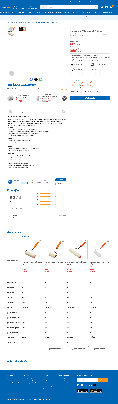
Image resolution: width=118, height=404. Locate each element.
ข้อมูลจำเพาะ (23, 112)
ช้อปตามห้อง (20, 12)
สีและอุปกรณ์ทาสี (11, 22)
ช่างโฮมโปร (85, 12)
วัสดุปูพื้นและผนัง (87, 17)
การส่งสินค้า (46, 381)
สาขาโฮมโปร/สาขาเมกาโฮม (65, 381)
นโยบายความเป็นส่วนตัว (49, 383)
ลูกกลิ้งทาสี (30, 22)
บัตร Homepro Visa (29, 381)
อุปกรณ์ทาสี (21, 22)
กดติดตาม (24, 183)
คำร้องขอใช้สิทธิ (47, 389)
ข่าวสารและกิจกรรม (64, 385)
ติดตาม (103, 380)
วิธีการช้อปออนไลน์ (11, 379)
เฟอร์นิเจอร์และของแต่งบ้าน (50, 17)
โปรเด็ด (96, 12)
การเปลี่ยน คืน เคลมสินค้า (13, 383)
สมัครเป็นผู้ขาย (83, 2)
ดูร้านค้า (61, 180)
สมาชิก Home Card (29, 379)
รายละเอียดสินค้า (13, 112)
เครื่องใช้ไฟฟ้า (3, 17)
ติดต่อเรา (61, 391)
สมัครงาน (61, 387)
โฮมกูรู (75, 12)
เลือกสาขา (33, 8)
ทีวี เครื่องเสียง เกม (25, 17)
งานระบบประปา (62, 17)
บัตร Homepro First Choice (31, 383)
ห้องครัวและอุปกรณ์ (76, 17)
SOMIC (72, 29)
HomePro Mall (48, 12)
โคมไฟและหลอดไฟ (97, 17)
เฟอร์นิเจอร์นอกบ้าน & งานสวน (110, 17)
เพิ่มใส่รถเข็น (90, 98)
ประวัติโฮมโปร (62, 379)
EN (117, 2)
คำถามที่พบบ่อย (10, 381)
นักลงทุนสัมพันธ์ (63, 383)
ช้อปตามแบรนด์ (33, 12)
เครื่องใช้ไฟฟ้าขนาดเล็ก (14, 17)
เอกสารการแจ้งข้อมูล (48, 385)
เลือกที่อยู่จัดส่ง (19, 8)
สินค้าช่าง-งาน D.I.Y (62, 12)
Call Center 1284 (64, 393)
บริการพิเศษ (106, 12)
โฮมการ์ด (73, 2)
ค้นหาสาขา (93, 2)
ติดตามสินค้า (10, 385)
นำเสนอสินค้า (62, 389)
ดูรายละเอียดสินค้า (55, 348)
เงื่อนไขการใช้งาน (47, 379)
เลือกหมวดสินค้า (6, 12)
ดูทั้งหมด (64, 89)
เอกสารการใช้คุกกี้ (47, 387)
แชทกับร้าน (60, 184)
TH (113, 2)
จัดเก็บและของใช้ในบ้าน (37, 17)
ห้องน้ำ (69, 17)
